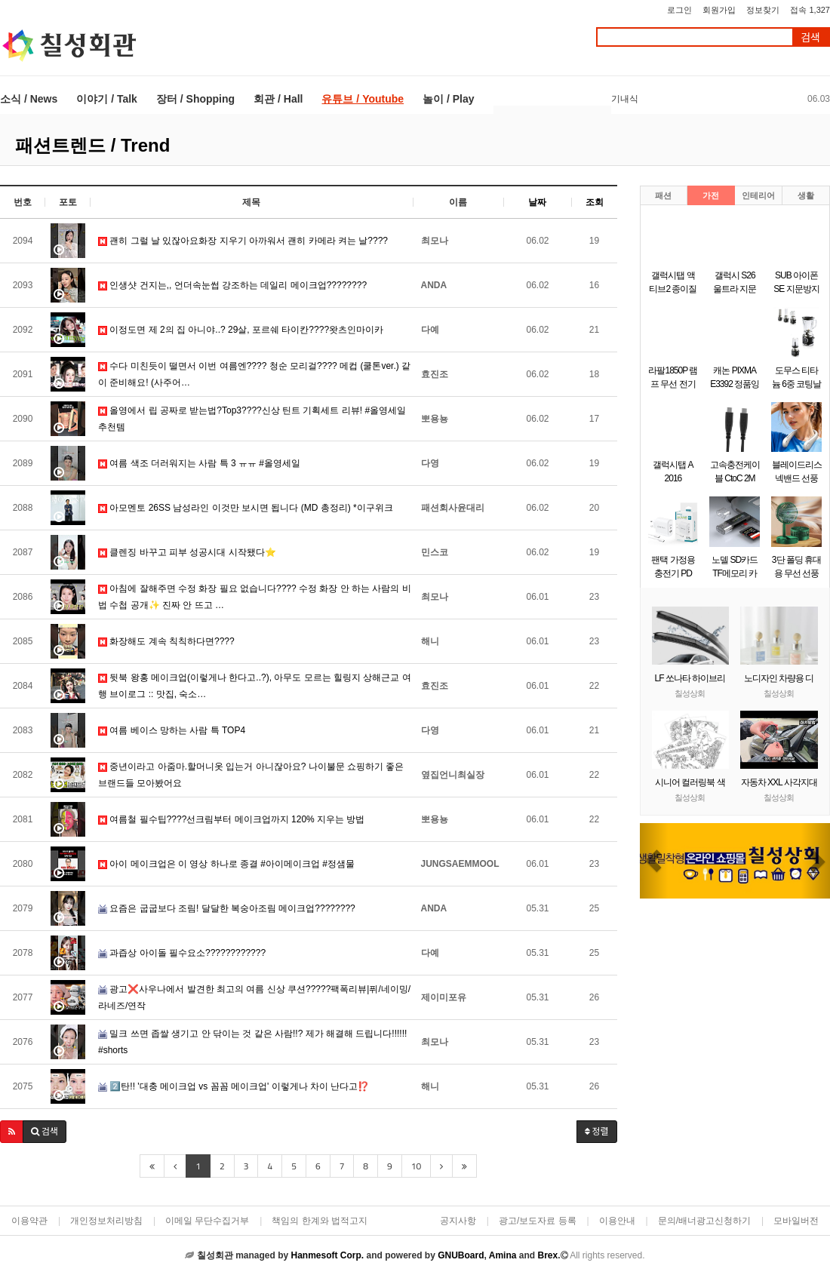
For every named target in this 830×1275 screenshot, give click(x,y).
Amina (503, 1255)
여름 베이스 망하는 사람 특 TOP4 (171, 730)
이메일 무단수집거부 (207, 1220)
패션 (663, 195)
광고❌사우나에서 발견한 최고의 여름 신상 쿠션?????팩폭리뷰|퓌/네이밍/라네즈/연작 (254, 997)
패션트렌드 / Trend (92, 145)
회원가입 (719, 9)
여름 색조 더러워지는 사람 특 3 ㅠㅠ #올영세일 (199, 463)
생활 (806, 195)
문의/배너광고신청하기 (704, 1220)
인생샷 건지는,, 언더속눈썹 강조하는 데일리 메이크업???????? (232, 285)
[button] (11, 1131)
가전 (710, 195)
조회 (595, 202)
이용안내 (617, 1220)
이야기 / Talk (106, 99)
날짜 (537, 202)
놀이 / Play (448, 99)
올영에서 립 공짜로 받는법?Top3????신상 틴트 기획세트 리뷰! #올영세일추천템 (252, 418)
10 (416, 1166)
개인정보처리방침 (106, 1220)
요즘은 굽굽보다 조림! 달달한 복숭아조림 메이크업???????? (226, 908)
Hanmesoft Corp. (327, 1255)
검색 (810, 37)
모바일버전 (796, 1220)
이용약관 (29, 1220)
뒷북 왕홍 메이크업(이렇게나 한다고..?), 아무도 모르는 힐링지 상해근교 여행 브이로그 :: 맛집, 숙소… (254, 685)
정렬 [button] (597, 1131)
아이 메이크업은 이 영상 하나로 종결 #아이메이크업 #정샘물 (226, 864)
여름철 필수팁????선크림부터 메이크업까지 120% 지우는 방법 (231, 819)
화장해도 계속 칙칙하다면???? (166, 641)
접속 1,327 (810, 9)
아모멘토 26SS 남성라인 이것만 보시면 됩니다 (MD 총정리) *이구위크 (245, 507)
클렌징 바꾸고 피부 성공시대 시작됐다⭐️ (187, 552)
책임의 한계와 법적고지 (319, 1220)
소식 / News (28, 99)
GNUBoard (461, 1255)
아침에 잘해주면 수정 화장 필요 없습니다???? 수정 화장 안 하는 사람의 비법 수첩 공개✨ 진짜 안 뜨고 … (254, 596)
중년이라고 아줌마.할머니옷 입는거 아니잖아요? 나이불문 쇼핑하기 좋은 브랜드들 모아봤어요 (251, 774)
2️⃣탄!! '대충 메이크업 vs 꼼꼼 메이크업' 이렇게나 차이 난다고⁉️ (233, 1086)
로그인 (679, 9)
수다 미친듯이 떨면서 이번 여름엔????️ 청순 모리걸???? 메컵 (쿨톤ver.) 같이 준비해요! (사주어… (254, 374)
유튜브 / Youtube (362, 99)
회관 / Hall (278, 99)
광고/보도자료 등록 (537, 1220)
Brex (547, 1255)
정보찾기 (762, 9)
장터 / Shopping (195, 99)
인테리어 (758, 195)
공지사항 (458, 1220)
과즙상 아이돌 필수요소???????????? (182, 953)
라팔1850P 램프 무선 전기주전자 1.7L (672, 384)
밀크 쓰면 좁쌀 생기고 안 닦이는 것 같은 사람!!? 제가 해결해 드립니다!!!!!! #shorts (252, 1041)
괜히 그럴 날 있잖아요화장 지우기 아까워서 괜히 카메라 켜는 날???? (243, 240)
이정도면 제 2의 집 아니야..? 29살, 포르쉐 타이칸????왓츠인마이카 (240, 329)
